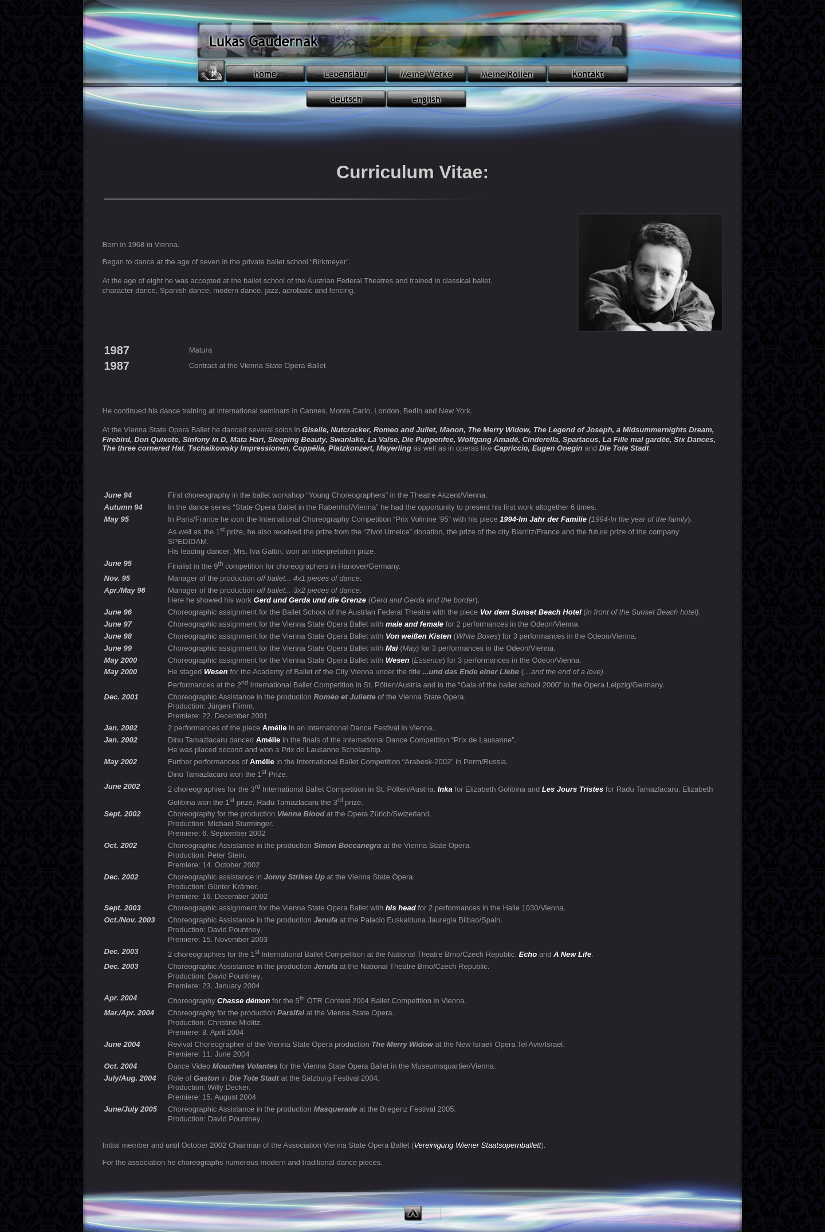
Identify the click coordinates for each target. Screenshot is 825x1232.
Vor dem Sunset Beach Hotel (531, 612)
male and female (414, 624)
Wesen (398, 660)
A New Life (572, 954)
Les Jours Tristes (572, 789)
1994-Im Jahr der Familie (543, 519)
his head (401, 908)
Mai (392, 648)
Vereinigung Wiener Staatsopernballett (477, 1145)
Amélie (274, 727)
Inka (445, 789)
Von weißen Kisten (418, 636)
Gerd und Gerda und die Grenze (310, 600)
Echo (527, 954)
